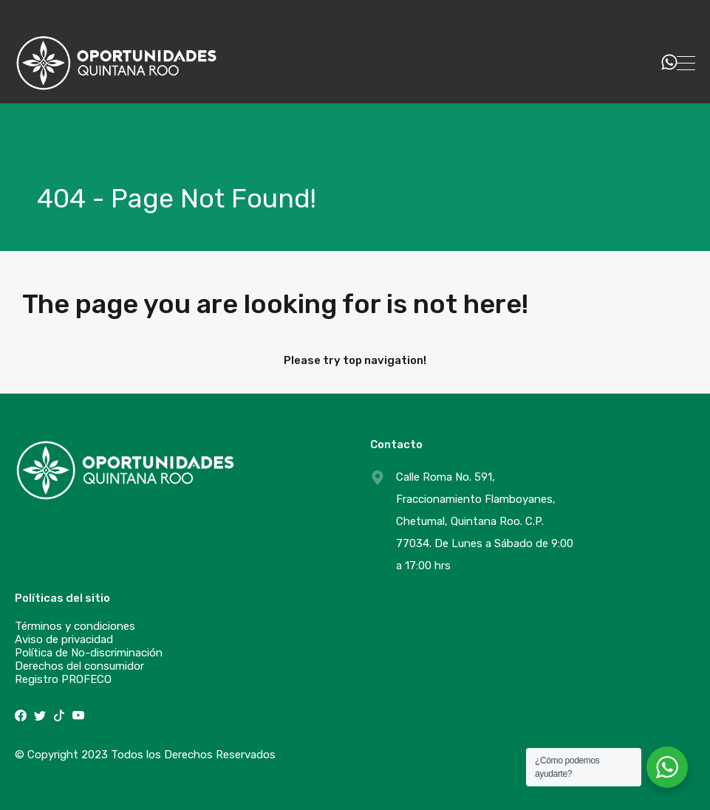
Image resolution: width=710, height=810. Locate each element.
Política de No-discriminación (89, 652)
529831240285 (608, 62)
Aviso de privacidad (64, 639)
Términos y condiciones (75, 626)
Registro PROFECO (63, 679)
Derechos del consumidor (79, 666)
